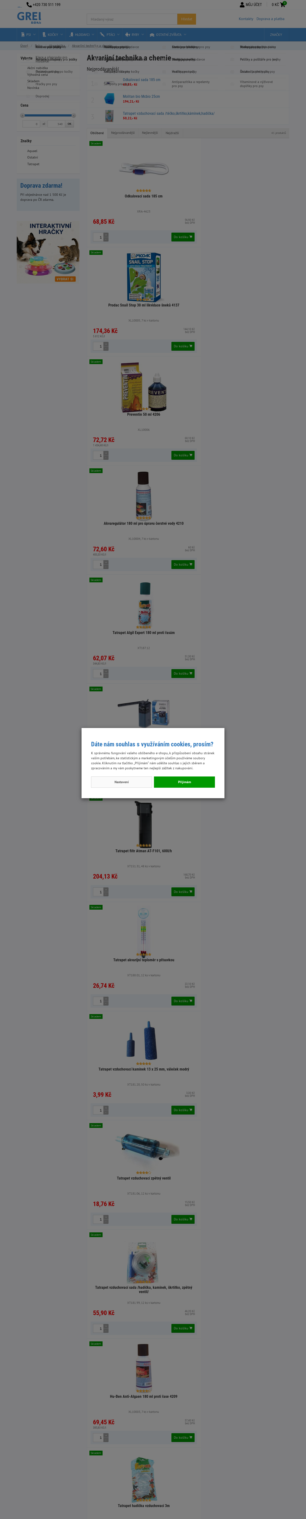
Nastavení (122, 782)
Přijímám (184, 782)
